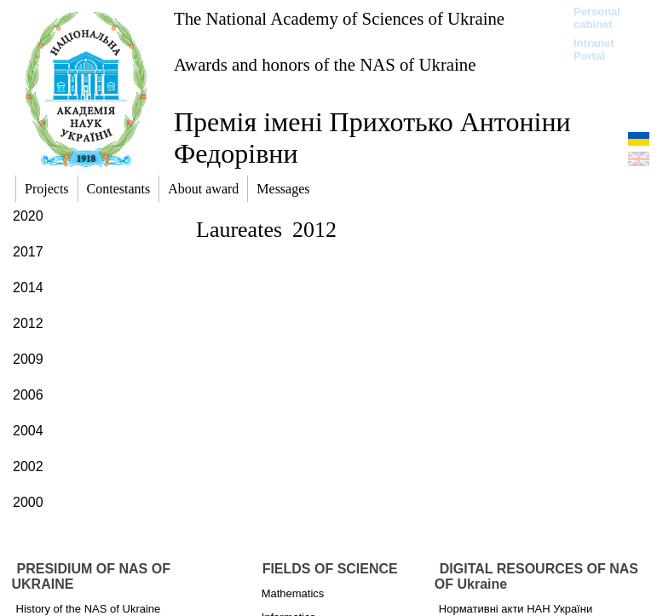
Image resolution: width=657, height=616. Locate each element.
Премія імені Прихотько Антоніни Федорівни (372, 138)
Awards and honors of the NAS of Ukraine (324, 64)
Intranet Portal (593, 49)
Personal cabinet (596, 18)
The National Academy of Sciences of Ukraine (339, 18)
